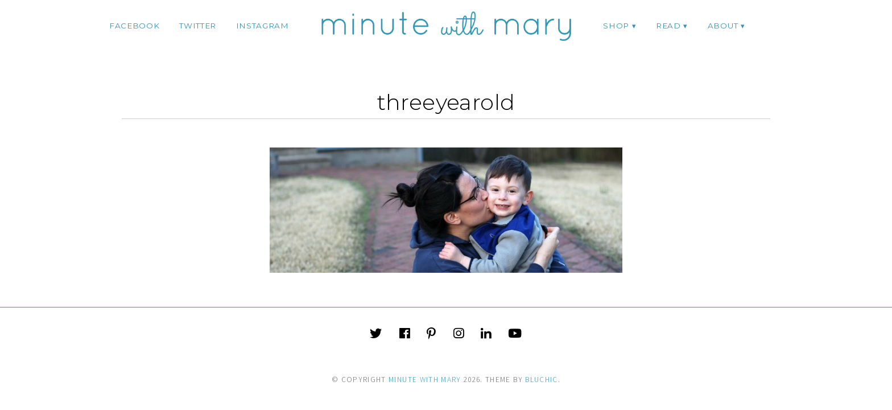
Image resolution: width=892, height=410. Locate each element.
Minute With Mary (425, 379)
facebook (134, 25)
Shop (616, 25)
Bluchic (541, 379)
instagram (262, 25)
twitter (197, 25)
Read (668, 25)
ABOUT (723, 25)
